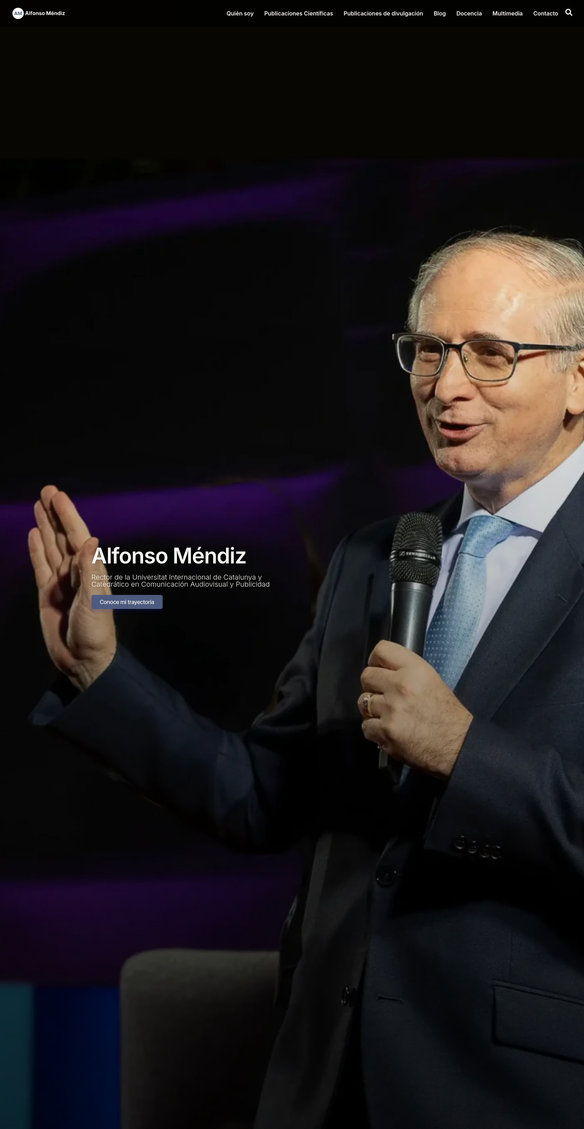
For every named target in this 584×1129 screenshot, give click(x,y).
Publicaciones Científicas (298, 13)
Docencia (469, 13)
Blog (440, 13)
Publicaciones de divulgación (383, 13)
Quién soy (239, 13)
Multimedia (507, 13)
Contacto (545, 13)
